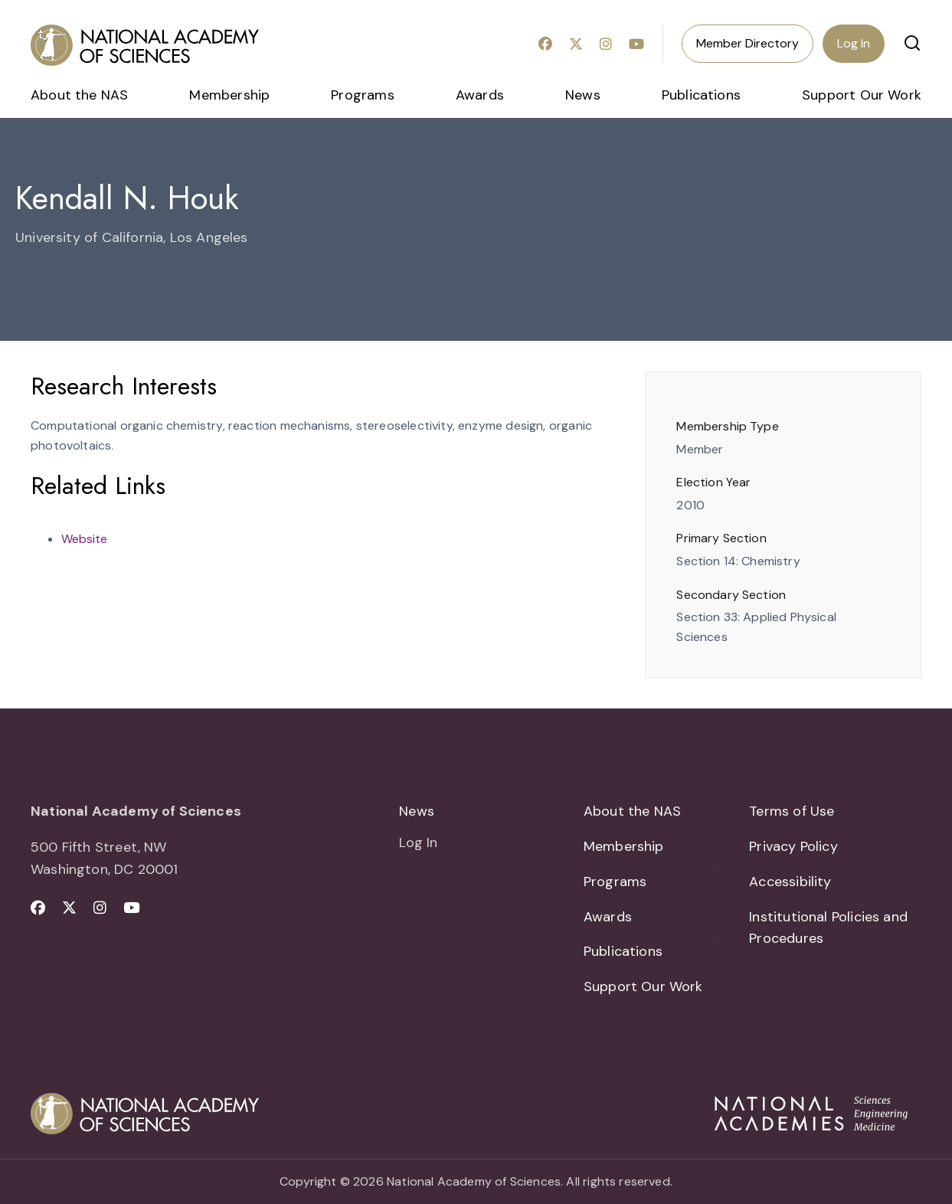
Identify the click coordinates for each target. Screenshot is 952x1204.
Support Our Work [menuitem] (861, 95)
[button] (912, 43)
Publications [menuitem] (701, 95)
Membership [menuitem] (229, 95)
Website (84, 539)
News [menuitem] (582, 95)
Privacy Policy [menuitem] (793, 846)
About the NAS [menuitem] (79, 95)
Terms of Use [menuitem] (791, 811)
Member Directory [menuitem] (747, 43)
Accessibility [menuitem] (790, 881)
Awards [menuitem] (480, 95)
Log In (853, 43)
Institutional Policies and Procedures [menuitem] (828, 928)
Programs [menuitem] (362, 95)
